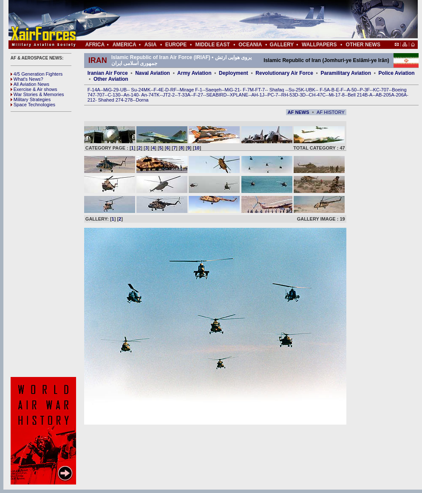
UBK (310, 89)
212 (91, 99)
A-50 (352, 89)
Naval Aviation (152, 73)
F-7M (248, 89)
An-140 (131, 94)
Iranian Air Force (108, 73)
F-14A (94, 89)
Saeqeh (213, 89)
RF (173, 89)
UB (123, 89)
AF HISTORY (331, 112)
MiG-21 (232, 89)
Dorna (142, 99)
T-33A (184, 94)
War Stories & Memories (37, 94)
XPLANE (239, 94)
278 (129, 99)
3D (303, 94)
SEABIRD (216, 94)
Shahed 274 (110, 99)
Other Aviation (110, 79)
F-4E (159, 89)
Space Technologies (33, 104)
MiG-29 (111, 89)
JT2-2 (169, 94)
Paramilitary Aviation (346, 73)
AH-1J (258, 94)
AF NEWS (298, 112)
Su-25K (296, 89)
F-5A (325, 89)
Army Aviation (194, 73)
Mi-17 (335, 94)
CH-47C (317, 94)
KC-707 (381, 89)
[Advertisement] (238, 20)
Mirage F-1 (191, 89)
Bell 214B (358, 94)
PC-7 (272, 94)
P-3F (365, 89)
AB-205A (385, 94)
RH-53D (289, 94)
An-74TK (150, 94)
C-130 (114, 94)
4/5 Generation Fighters (37, 73)
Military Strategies (31, 99)
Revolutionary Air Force (284, 73)
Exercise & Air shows (34, 89)
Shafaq (277, 89)
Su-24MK (140, 89)
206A (401, 94)
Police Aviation (397, 73)
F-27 (198, 94)
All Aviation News (30, 84)
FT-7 (260, 89)
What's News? (27, 79)
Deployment (233, 73)
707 (101, 94)
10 (196, 147)
